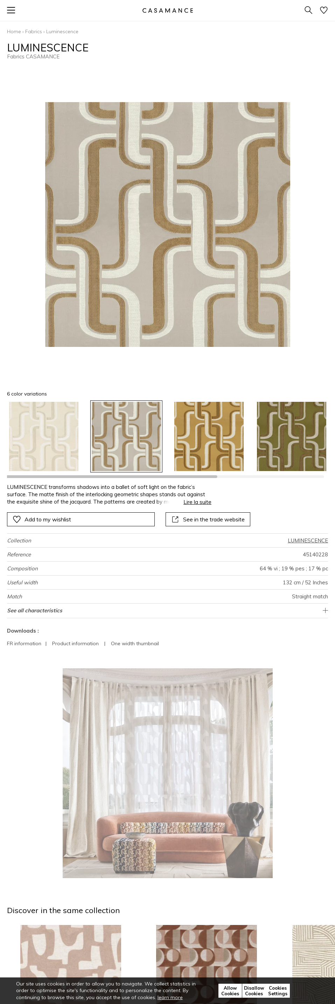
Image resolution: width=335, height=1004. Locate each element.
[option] (43, 436)
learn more (170, 997)
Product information (75, 643)
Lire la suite (197, 502)
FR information (24, 643)
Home (14, 31)
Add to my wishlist (42, 519)
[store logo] (167, 10)
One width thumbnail (135, 643)
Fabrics (33, 31)
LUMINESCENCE (308, 540)
